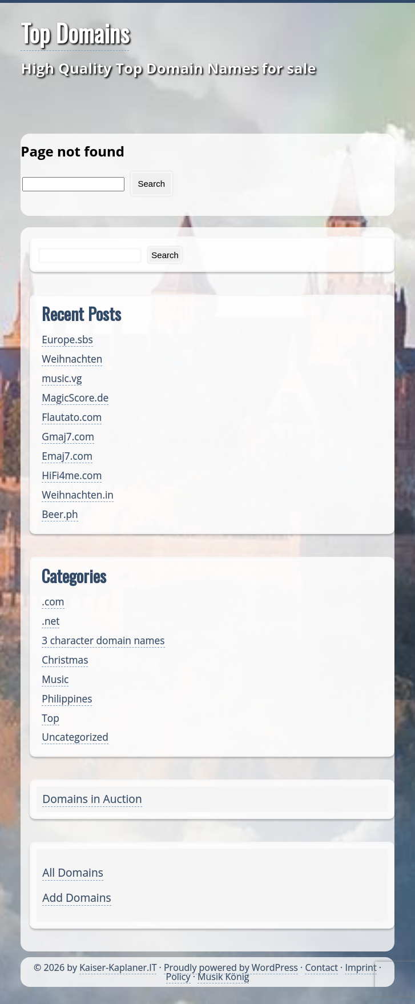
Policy (178, 976)
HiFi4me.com (72, 475)
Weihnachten (72, 359)
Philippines (67, 698)
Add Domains (76, 897)
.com (53, 601)
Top (50, 718)
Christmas (65, 659)
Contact (321, 967)
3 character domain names (103, 640)
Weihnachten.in (78, 494)
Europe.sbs (67, 339)
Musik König (223, 976)
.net (50, 621)
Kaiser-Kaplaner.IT (117, 967)
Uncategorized (75, 737)
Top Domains (75, 32)
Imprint (360, 967)
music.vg (62, 378)
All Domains (72, 872)
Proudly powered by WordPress (231, 967)
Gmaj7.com (68, 436)
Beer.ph (60, 514)
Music (55, 679)
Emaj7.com (67, 456)
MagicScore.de (75, 397)
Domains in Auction (92, 798)
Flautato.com (72, 417)
